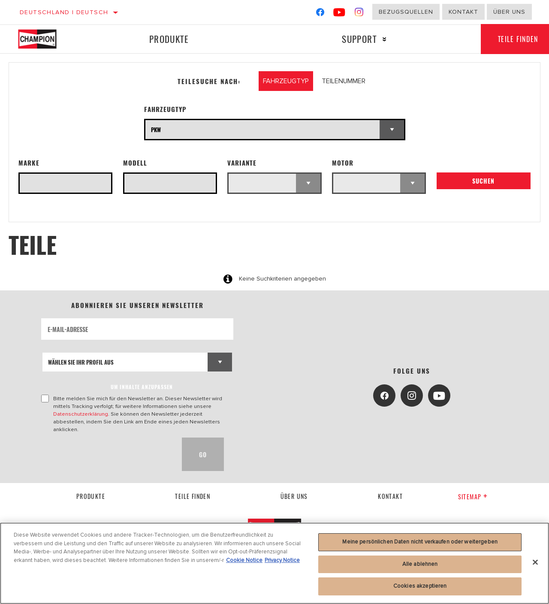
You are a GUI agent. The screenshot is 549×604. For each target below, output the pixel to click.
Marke (28, 163)
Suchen (483, 181)
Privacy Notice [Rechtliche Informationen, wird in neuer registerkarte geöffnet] (282, 560)
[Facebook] (320, 14)
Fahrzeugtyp (165, 109)
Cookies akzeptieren (419, 586)
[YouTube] (339, 14)
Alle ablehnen (420, 564)
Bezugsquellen (406, 11)
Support (358, 38)
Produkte (168, 38)
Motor (342, 163)
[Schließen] (535, 562)
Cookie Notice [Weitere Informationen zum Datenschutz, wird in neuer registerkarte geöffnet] (244, 560)
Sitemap (473, 496)
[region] (274, 563)
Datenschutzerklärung (80, 414)
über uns (294, 496)
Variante (241, 163)
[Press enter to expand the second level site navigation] (384, 39)
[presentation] (106, 454)
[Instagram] (359, 14)
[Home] (44, 39)
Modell (135, 163)
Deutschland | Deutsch (64, 12)
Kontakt (463, 11)
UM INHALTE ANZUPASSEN (142, 386)
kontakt (390, 496)
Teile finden (192, 496)
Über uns (509, 11)
